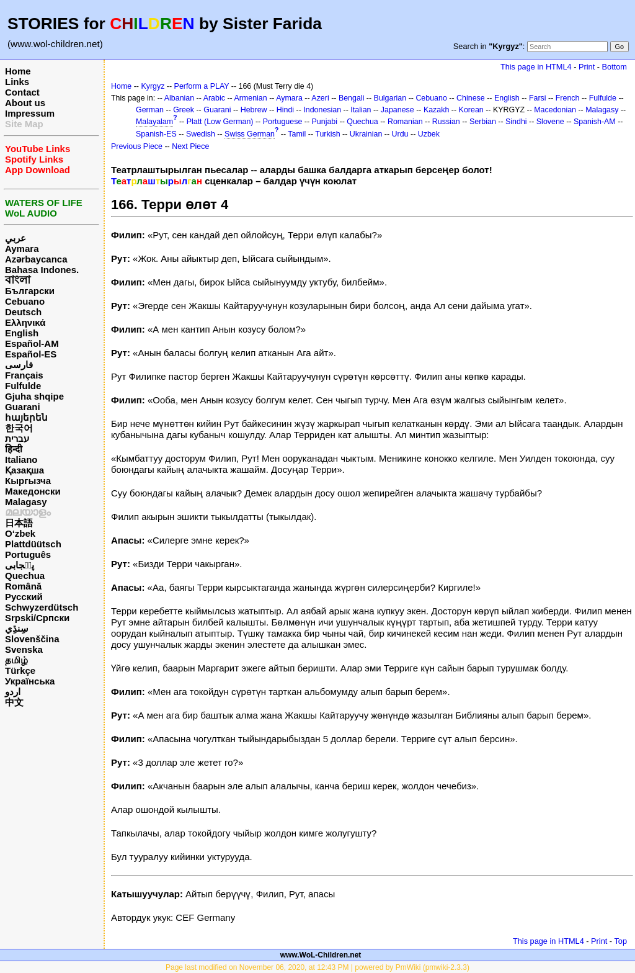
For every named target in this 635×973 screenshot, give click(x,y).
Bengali (352, 98)
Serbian (482, 121)
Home (18, 71)
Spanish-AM (595, 121)
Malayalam (154, 121)
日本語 (19, 523)
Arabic (214, 98)
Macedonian (555, 109)
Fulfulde (23, 385)
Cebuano (25, 301)
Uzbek (429, 134)
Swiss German (249, 134)
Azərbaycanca (36, 259)
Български (30, 290)
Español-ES (30, 354)
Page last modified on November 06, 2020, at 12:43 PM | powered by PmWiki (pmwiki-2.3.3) (317, 967)
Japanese (397, 109)
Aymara (21, 248)
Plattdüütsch (33, 544)
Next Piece (190, 146)
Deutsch (23, 312)
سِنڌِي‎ (17, 628)
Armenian (250, 98)
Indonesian (322, 109)
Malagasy (26, 501)
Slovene (550, 121)
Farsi (537, 98)
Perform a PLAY (201, 86)
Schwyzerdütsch (41, 607)
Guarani (22, 406)
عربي (15, 238)
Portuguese (283, 121)
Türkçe (20, 670)
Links (17, 81)
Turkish (327, 134)
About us (25, 102)
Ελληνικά (25, 322)
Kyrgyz (152, 86)
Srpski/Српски (37, 617)
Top (620, 941)
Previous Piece (136, 146)
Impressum (30, 113)
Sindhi (516, 121)
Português (28, 554)
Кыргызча (28, 480)
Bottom (614, 66)
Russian (446, 121)
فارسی (19, 364)
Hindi (285, 109)
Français (24, 375)
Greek (183, 109)
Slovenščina (32, 639)
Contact (22, 92)
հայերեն (26, 417)
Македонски (33, 491)
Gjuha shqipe (34, 396)
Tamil (297, 134)
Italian (360, 109)
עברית (17, 438)
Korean (471, 109)
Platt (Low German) (220, 121)
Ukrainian (366, 134)
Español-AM (32, 343)
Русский (24, 596)
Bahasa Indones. (42, 269)
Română (23, 586)
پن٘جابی (19, 565)
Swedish (200, 134)
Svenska (24, 649)
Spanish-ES (156, 134)
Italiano (21, 459)
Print (587, 66)
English (21, 333)
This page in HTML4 (536, 66)
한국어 (19, 428)
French (568, 98)
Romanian (405, 121)
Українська (30, 681)
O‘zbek (20, 533)
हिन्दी (13, 449)
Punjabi (325, 121)
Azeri (320, 98)
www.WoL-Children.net (321, 955)
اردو (12, 691)
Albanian (179, 98)
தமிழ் (16, 660)
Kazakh (437, 109)
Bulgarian (390, 98)
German (150, 109)
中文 (14, 702)
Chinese (470, 98)
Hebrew (254, 109)
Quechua (25, 575)
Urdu (400, 134)
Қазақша (24, 470)
